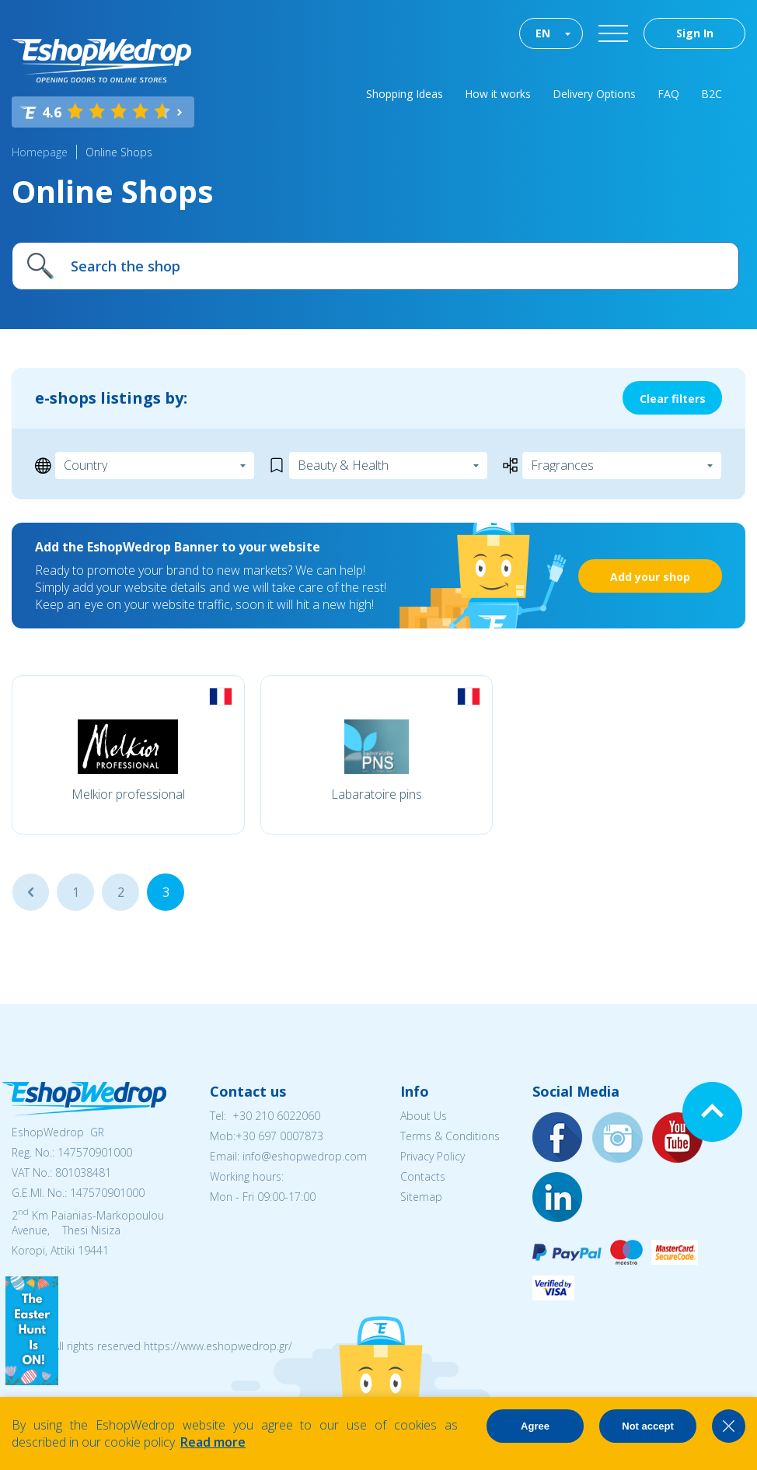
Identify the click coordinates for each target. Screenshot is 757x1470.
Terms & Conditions (450, 1136)
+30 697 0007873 (279, 1136)
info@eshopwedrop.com (304, 1156)
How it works (498, 93)
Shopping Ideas (404, 93)
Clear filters (673, 398)
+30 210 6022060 (276, 1115)
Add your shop (650, 576)
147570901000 (95, 1152)
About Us (423, 1115)
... (30, 892)
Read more (213, 1442)
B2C (711, 93)
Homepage (40, 152)
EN (542, 33)
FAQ (668, 93)
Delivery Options (594, 93)
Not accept (647, 1426)
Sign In (694, 33)
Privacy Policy (432, 1156)
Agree (535, 1426)
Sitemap (421, 1196)
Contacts (422, 1176)
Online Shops (118, 152)
